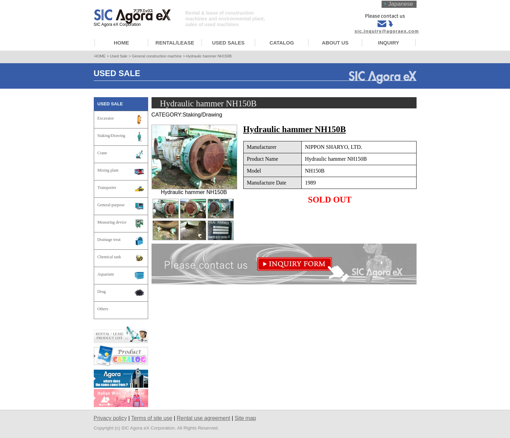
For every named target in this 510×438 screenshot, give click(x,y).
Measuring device (112, 222)
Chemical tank (109, 257)
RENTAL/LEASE (175, 43)
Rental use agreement (203, 418)
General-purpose (111, 205)
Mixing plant (108, 170)
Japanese (400, 4)
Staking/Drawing (111, 135)
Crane (102, 153)
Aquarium (106, 274)
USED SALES (228, 43)
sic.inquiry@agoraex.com (387, 31)
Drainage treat (109, 239)
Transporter (107, 187)
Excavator (106, 118)
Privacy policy (110, 418)
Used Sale (118, 56)
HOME (121, 43)
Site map (245, 418)
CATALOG (281, 43)
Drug (102, 291)
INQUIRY (388, 43)
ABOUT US (335, 43)
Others (103, 308)
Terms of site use (151, 418)
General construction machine (156, 56)
